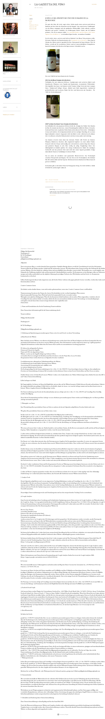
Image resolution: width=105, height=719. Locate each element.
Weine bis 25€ (32, 28)
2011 (30, 23)
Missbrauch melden (8, 114)
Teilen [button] (30, 15)
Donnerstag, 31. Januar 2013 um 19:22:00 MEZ (65, 189)
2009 (30, 21)
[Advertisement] (70, 230)
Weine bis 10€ (32, 27)
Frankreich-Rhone (33, 25)
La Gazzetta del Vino (49, 4)
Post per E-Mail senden (53, 179)
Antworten (53, 195)
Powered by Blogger (62, 714)
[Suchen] (94, 4)
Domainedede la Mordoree (79, 40)
